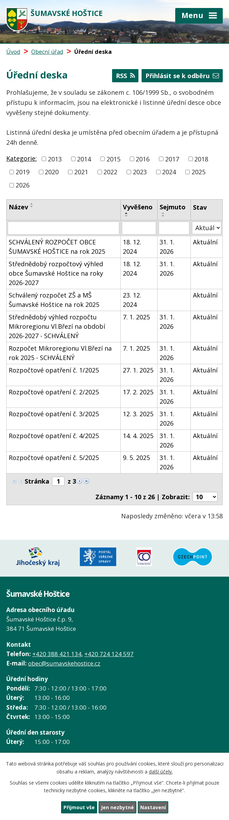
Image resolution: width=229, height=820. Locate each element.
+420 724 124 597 (109, 654)
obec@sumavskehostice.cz (64, 663)
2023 (140, 172)
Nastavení (153, 807)
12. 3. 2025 (138, 414)
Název (18, 207)
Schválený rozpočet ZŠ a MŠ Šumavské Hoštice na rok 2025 (54, 300)
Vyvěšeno (138, 207)
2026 (22, 185)
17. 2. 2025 (138, 392)
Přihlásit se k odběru (182, 76)
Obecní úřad (47, 52)
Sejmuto (173, 207)
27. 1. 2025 (138, 370)
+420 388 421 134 (57, 654)
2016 (143, 158)
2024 (169, 172)
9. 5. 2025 (136, 457)
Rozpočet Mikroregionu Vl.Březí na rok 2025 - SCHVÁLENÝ (60, 353)
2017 (172, 158)
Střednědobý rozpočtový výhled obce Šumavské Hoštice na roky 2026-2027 (56, 273)
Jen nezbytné (117, 807)
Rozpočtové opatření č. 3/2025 (54, 414)
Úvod (13, 52)
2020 (52, 172)
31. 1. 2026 (167, 247)
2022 (110, 172)
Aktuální (205, 242)
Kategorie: (21, 158)
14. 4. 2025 (138, 436)
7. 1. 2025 (136, 317)
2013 (55, 158)
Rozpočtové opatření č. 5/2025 (54, 457)
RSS (125, 76)
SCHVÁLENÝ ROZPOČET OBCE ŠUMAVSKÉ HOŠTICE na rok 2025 (57, 247)
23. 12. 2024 (132, 300)
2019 (22, 172)
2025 (198, 172)
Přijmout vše (79, 807)
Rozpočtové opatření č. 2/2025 (54, 392)
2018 (201, 158)
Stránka (37, 481)
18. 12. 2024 (132, 247)
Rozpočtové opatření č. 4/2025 (54, 436)
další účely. (161, 771)
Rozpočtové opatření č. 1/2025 (54, 370)
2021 (81, 172)
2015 (113, 158)
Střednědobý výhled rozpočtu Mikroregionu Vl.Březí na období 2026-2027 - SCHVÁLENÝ (57, 326)
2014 (84, 158)
